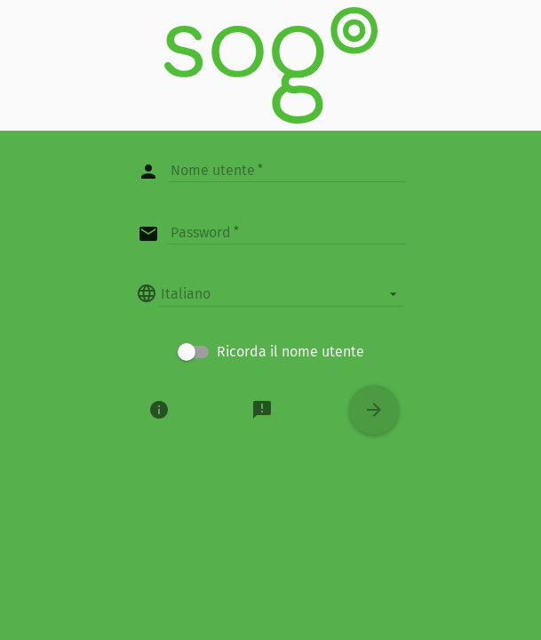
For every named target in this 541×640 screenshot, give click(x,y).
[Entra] (374, 410)
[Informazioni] (159, 410)
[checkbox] (271, 352)
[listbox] (281, 293)
